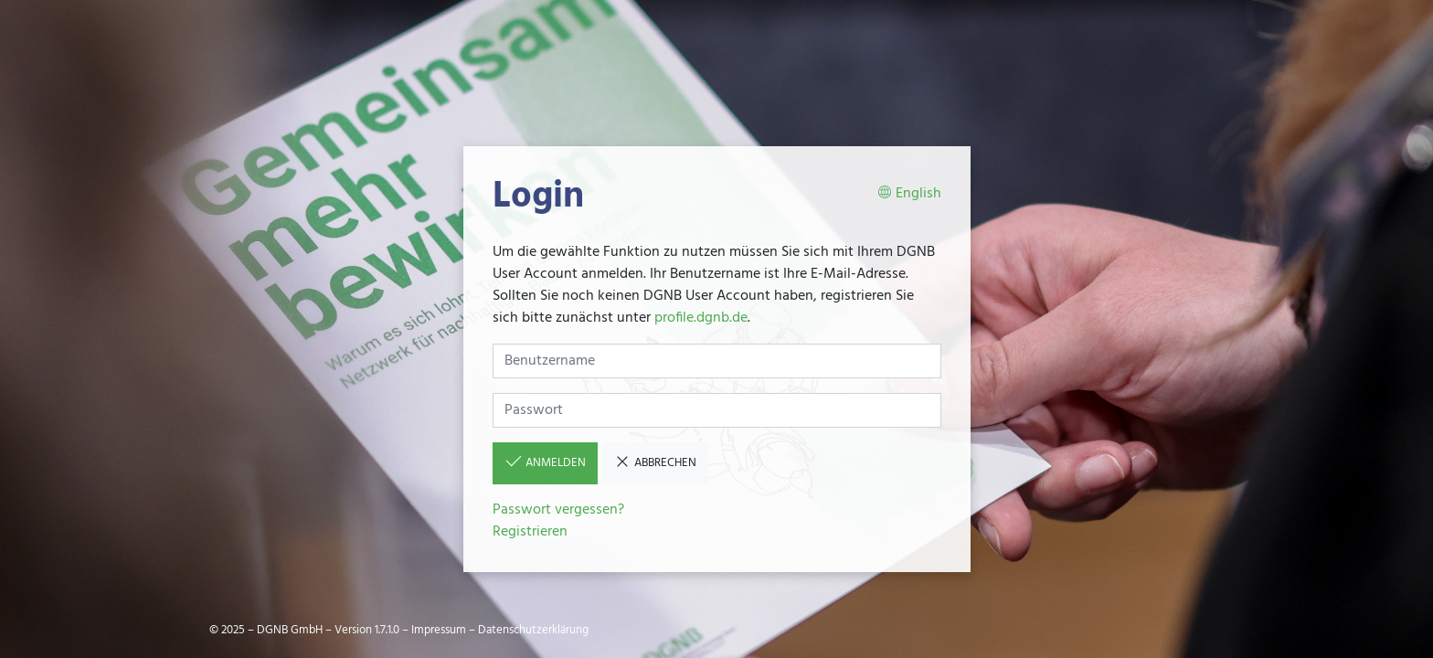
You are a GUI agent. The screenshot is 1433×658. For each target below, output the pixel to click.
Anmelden (545, 462)
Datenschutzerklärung (533, 630)
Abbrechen (654, 462)
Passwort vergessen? (558, 510)
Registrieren (530, 532)
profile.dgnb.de (701, 318)
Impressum (438, 630)
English (909, 194)
